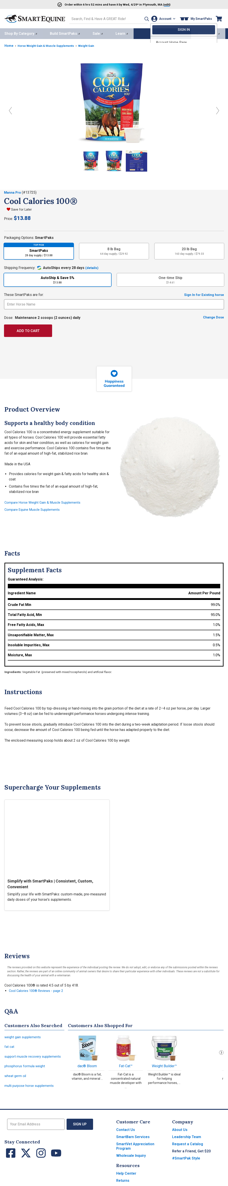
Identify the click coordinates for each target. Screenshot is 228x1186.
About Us (179, 1132)
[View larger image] (114, 101)
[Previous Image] (10, 109)
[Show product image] (89, 160)
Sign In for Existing (203, 294)
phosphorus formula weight (25, 1067)
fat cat (9, 1047)
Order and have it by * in (101, 4)
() (163, 4)
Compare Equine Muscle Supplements (34, 509)
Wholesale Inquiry (131, 1158)
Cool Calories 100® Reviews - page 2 (38, 990)
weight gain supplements (24, 1036)
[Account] (162, 18)
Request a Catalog (187, 1146)
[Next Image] (217, 109)
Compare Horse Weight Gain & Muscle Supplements (45, 501)
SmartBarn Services (133, 1139)
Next (221, 1051)
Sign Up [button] (80, 1126)
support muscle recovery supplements (34, 1057)
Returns (122, 1183)
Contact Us (125, 1132)
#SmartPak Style (186, 1161)
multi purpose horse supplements (30, 1088)
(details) (92, 267)
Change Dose (212, 317)
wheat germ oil (15, 1077)
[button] (140, 18)
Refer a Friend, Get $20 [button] (191, 1153)
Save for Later (22, 208)
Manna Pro (13, 191)
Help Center (126, 1176)
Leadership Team (186, 1139)
